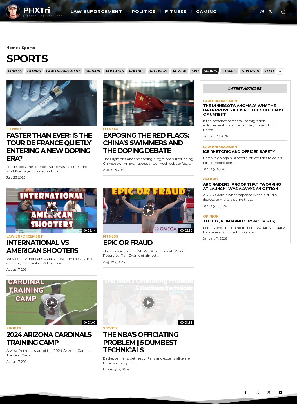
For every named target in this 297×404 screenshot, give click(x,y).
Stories (229, 71)
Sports (210, 71)
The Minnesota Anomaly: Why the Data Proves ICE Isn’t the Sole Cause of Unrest (244, 110)
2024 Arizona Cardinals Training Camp (50, 338)
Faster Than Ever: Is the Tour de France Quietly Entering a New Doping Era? (50, 146)
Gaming (34, 71)
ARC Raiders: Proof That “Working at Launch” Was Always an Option (242, 186)
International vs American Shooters (42, 246)
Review (179, 71)
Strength (250, 71)
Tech (269, 71)
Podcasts (114, 71)
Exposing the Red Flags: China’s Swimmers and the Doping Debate (147, 143)
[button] (283, 12)
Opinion (93, 71)
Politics (136, 71)
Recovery (158, 71)
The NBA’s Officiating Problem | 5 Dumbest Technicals (141, 342)
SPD (195, 71)
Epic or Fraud (128, 242)
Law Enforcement (63, 71)
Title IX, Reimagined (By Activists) (239, 221)
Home (12, 48)
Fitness (14, 71)
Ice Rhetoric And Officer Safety (239, 151)
